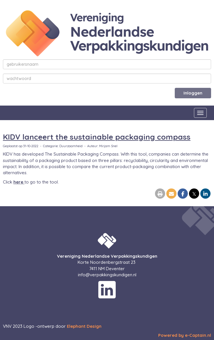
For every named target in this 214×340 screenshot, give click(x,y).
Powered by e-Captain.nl (184, 335)
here (18, 182)
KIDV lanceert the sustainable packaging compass (96, 137)
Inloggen (192, 93)
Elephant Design (84, 326)
